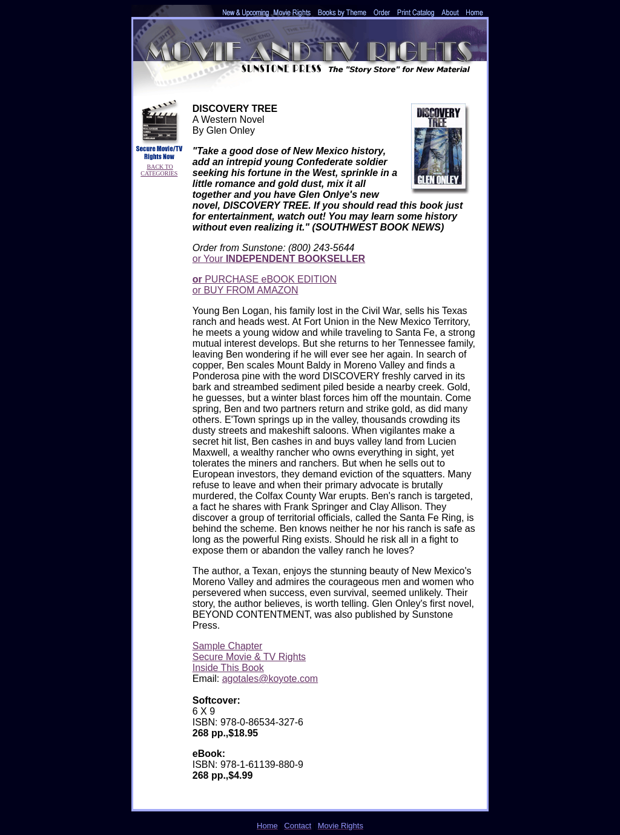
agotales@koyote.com (270, 678)
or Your (279, 259)
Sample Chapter (228, 646)
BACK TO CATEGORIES (158, 170)
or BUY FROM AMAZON (245, 290)
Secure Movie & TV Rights (249, 657)
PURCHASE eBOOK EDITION (265, 279)
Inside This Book (228, 668)
